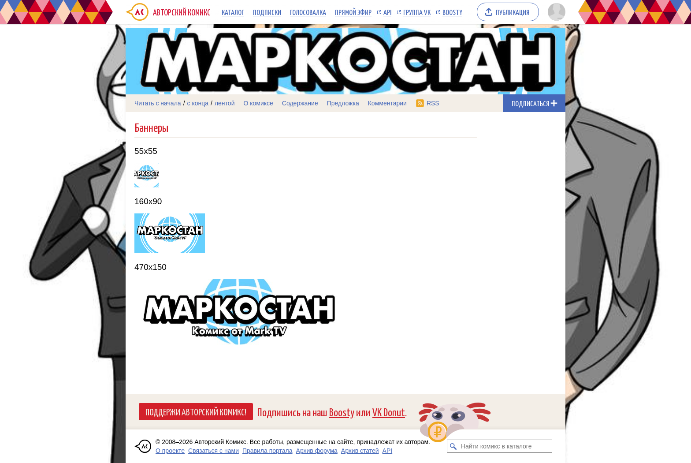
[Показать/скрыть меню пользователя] (555, 12)
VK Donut (388, 411)
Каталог (233, 12)
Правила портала (267, 450)
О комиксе (258, 103)
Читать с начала (157, 103)
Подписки (267, 12)
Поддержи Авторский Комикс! (195, 411)
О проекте (170, 450)
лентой (225, 103)
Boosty (452, 12)
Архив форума (317, 450)
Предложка (343, 103)
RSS (433, 103)
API (387, 12)
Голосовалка (308, 12)
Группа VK (417, 12)
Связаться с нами (213, 450)
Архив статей (360, 450)
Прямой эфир (353, 12)
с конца (198, 103)
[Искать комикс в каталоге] (453, 446)
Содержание (300, 103)
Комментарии (387, 103)
